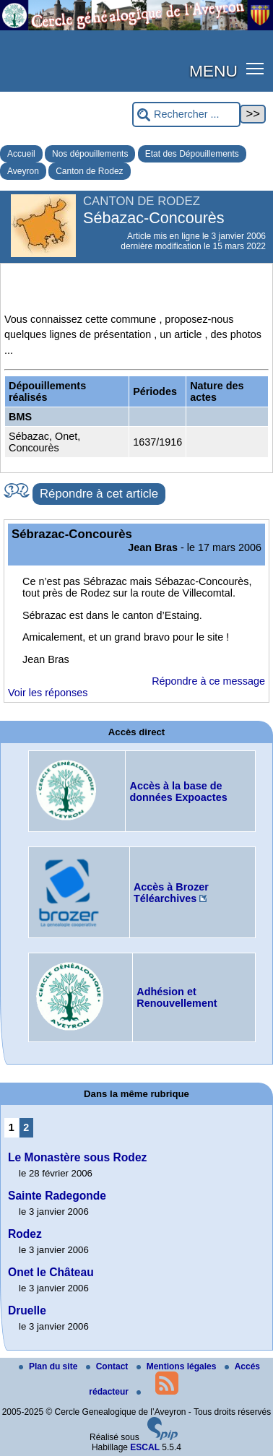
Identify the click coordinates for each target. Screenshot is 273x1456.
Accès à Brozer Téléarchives (171, 892)
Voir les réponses (47, 692)
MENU (213, 70)
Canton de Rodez (89, 171)
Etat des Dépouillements (192, 154)
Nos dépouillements (90, 154)
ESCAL (145, 1447)
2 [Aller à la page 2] (26, 1127)
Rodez (25, 1234)
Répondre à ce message (208, 681)
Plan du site (49, 1366)
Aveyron (23, 171)
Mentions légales (177, 1366)
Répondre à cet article (99, 493)
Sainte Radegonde (57, 1196)
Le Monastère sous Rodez (77, 1157)
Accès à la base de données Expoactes (178, 791)
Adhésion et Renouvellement (176, 997)
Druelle (27, 1310)
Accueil (21, 154)
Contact (108, 1366)
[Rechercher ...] (186, 114)
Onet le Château (51, 1272)
